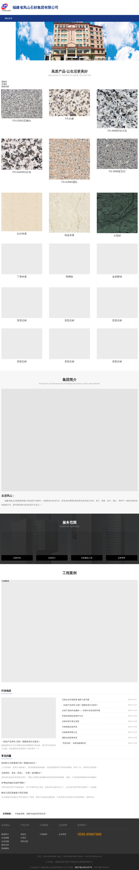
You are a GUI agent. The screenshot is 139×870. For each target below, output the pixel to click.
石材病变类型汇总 (69, 732)
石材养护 (121, 558)
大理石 (23, 838)
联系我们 (8, 59)
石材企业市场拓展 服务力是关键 (75, 699)
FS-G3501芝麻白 (21, 120)
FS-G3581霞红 (69, 182)
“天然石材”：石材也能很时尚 (74, 743)
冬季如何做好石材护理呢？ (13, 783)
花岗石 (23, 834)
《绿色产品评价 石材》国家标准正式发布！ (21, 741)
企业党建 (5, 841)
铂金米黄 (69, 235)
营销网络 (5, 848)
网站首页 (8, 18)
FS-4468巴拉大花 (117, 130)
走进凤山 (8, 25)
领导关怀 (5, 845)
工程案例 (8, 39)
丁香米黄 (22, 276)
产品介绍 (8, 32)
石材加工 (52, 558)
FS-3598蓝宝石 (117, 171)
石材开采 (17, 558)
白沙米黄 (22, 233)
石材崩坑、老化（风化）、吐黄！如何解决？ (21, 773)
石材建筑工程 (86, 558)
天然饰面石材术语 (69, 727)
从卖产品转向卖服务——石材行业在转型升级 (81, 710)
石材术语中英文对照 (70, 721)
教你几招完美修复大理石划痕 (14, 793)
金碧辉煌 (117, 276)
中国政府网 (19, 814)
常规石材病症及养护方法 (72, 716)
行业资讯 (8, 52)
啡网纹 (69, 276)
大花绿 (117, 235)
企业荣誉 (8, 45)
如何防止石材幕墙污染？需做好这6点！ (19, 763)
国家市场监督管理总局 (35, 814)
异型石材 (22, 320)
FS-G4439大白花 (21, 172)
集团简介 (5, 834)
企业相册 (5, 838)
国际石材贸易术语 (69, 738)
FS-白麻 (69, 118)
